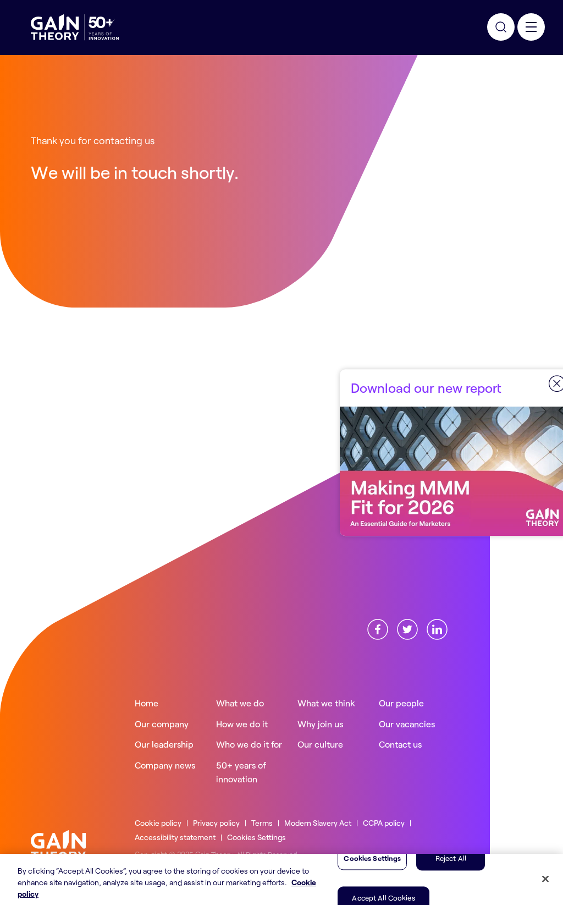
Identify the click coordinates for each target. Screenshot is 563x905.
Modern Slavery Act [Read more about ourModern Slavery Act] (317, 822)
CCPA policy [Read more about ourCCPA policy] (384, 822)
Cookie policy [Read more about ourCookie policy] (158, 822)
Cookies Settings (256, 837)
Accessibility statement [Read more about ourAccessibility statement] (175, 837)
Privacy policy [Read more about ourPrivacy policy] (216, 822)
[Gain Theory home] (58, 844)
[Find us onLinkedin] (437, 628)
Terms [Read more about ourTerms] (262, 822)
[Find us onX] (407, 628)
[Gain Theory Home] (75, 27)
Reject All (450, 873)
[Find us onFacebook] (377, 628)
